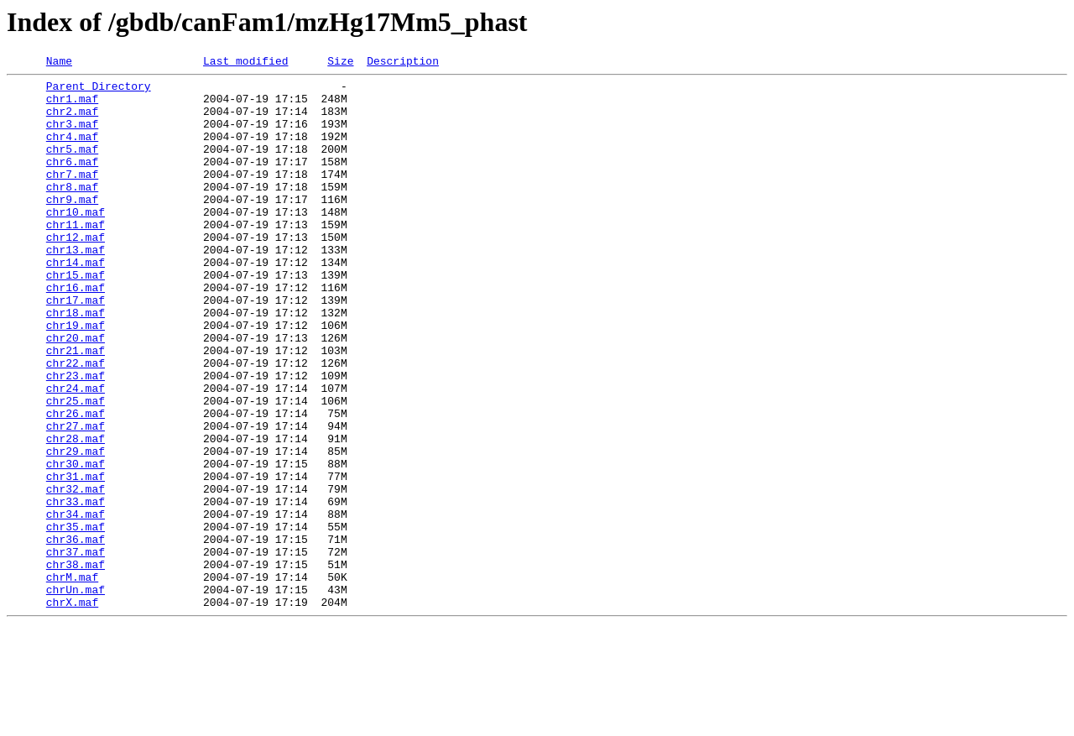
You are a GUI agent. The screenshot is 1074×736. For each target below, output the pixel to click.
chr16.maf (75, 332)
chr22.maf (75, 423)
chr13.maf (75, 287)
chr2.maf (72, 120)
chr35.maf (75, 619)
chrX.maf (72, 710)
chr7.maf (72, 196)
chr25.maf (75, 468)
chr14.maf (75, 302)
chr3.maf (72, 136)
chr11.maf (75, 256)
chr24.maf (75, 453)
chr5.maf (72, 166)
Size (340, 62)
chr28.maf (75, 513)
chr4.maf (72, 151)
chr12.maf (75, 271)
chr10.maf (75, 241)
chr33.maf (75, 589)
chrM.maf (72, 679)
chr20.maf (75, 392)
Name (59, 62)
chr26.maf (75, 483)
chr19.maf (75, 377)
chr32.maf (75, 574)
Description (403, 62)
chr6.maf (72, 181)
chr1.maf (72, 105)
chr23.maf (75, 438)
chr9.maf (72, 226)
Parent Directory (98, 90)
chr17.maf (75, 347)
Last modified (245, 62)
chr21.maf (75, 407)
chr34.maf (75, 604)
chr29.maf (75, 528)
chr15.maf (75, 317)
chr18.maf (75, 362)
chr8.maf (72, 211)
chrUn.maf (75, 694)
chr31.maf (75, 558)
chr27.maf (75, 498)
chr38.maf (75, 664)
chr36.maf (75, 634)
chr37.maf (75, 649)
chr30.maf (75, 543)
